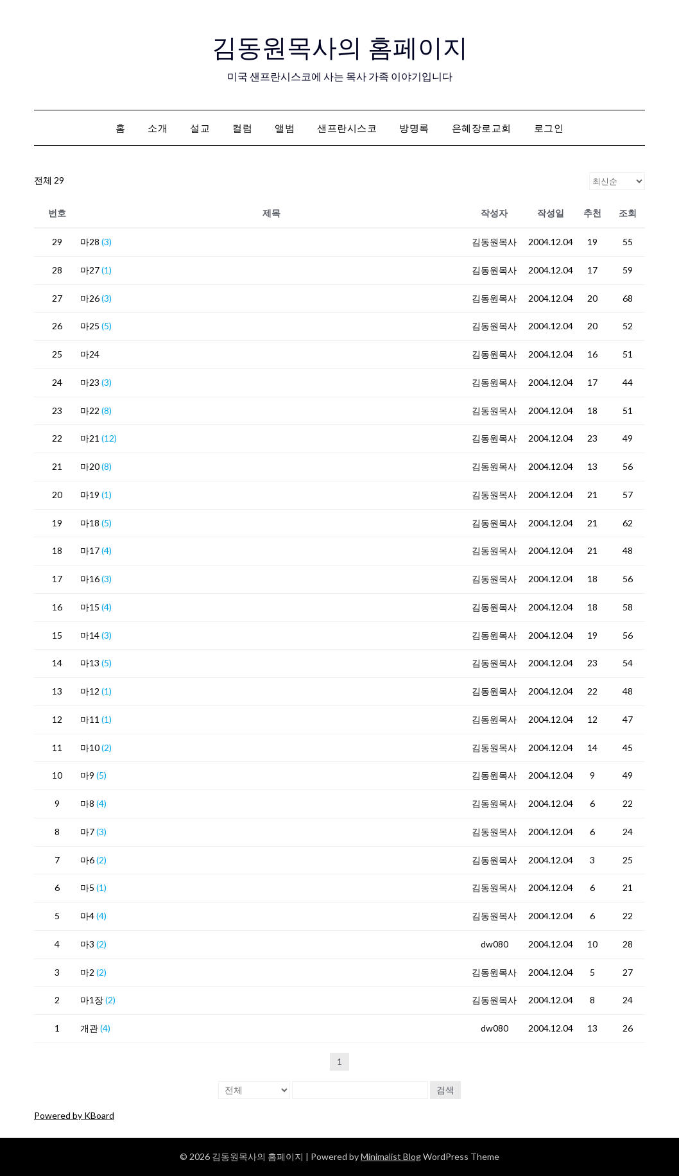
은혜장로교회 (481, 128)
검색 (445, 1089)
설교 (200, 128)
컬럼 (242, 128)
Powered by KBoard (74, 1115)
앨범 (285, 128)
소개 (158, 128)
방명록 (414, 128)
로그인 (549, 128)
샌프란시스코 (347, 128)
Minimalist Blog (391, 1156)
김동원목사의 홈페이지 (339, 45)
